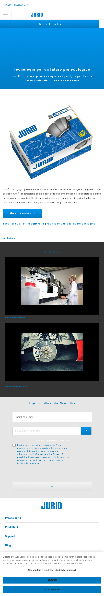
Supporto (13, 536)
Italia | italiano (15, 4)
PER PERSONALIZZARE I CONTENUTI (53, 441)
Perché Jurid (13, 518)
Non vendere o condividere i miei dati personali (52, 570)
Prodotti (12, 527)
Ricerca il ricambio (52, 24)
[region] (52, 574)
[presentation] (40, 473)
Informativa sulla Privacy (47, 454)
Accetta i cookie (52, 589)
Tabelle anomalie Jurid (16, 386)
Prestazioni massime (15, 318)
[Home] (37, 14)
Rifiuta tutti (52, 580)
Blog (8, 545)
